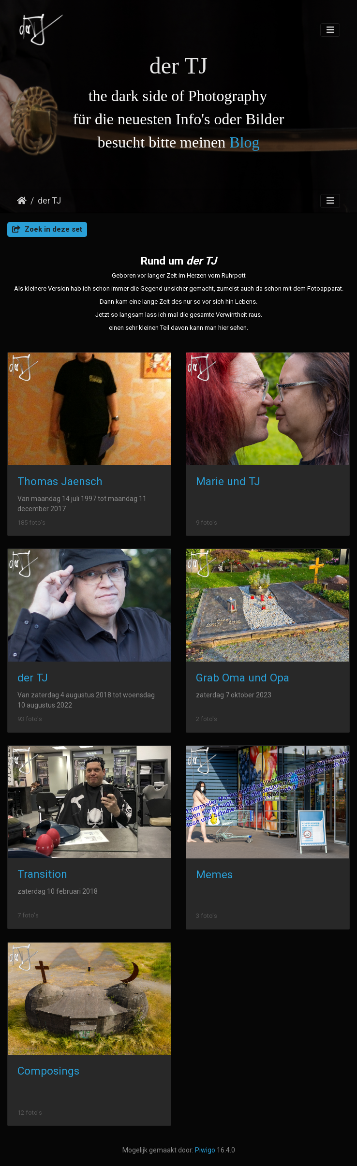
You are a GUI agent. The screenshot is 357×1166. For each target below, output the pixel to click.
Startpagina (22, 200)
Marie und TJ (228, 481)
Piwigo (205, 1150)
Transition (42, 874)
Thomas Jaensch (60, 481)
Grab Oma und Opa (242, 677)
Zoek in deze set (47, 229)
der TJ (49, 201)
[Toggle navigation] (330, 30)
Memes (214, 874)
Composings (48, 1070)
